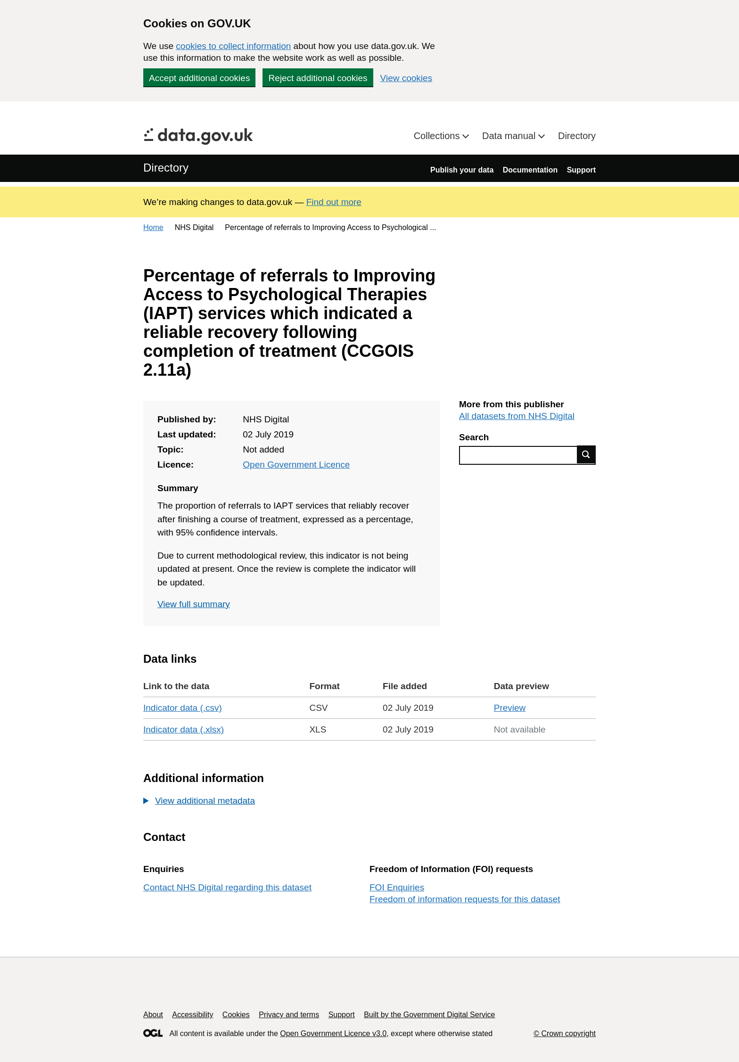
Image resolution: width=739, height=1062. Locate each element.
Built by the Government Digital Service (429, 1015)
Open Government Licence (296, 464)
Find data (586, 454)
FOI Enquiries (397, 887)
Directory (577, 136)
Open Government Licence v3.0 (333, 1033)
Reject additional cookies (317, 78)
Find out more (333, 202)
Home (153, 227)
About (153, 1015)
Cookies (236, 1015)
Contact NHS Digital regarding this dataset (227, 887)
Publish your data (461, 170)
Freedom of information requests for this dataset (465, 899)
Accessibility (192, 1015)
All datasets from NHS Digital (517, 416)
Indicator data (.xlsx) (183, 729)
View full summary (193, 604)
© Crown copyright (565, 1033)
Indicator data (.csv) (182, 708)
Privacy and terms (289, 1015)
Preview (510, 708)
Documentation (530, 170)
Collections (438, 136)
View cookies (406, 78)
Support (581, 170)
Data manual (510, 136)
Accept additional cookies (199, 78)
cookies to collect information (233, 46)
